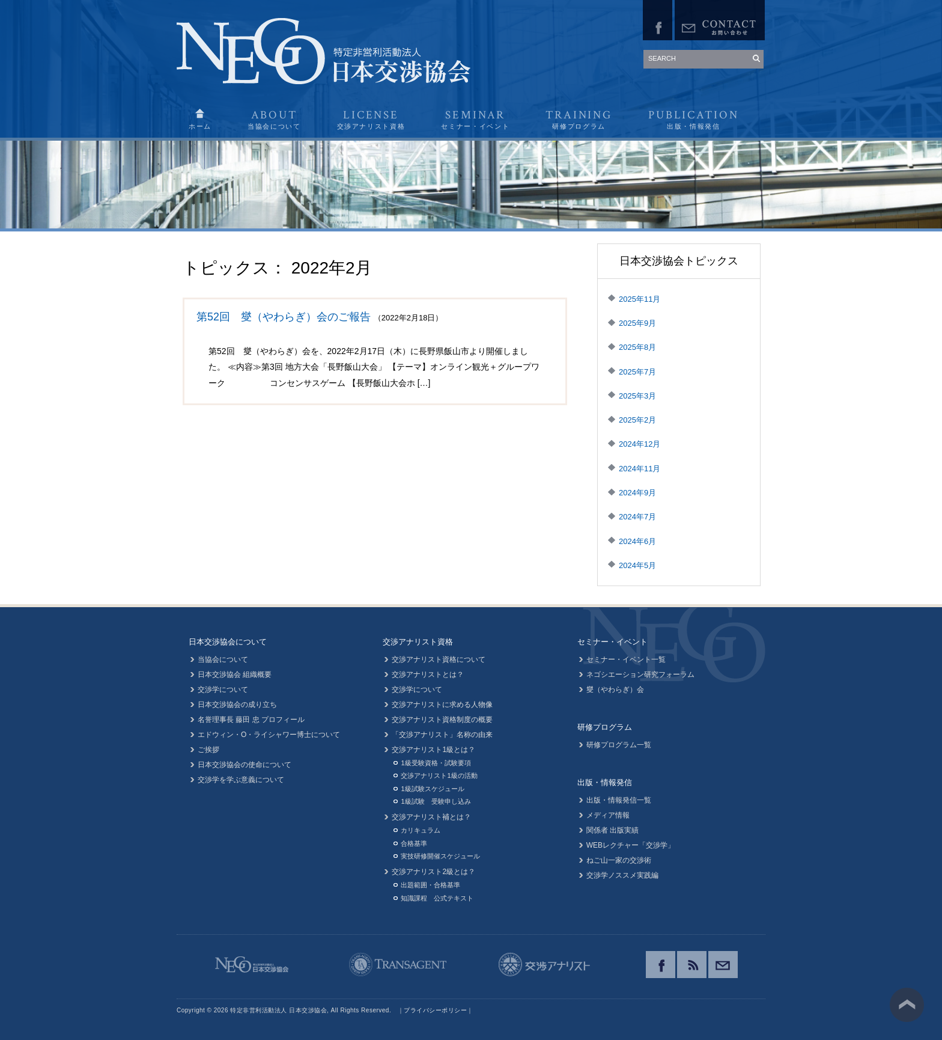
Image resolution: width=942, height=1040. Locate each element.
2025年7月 (637, 371)
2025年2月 (637, 419)
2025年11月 (639, 299)
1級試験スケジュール (432, 788)
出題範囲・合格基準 (430, 885)
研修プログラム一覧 (618, 745)
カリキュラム (420, 830)
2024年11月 (639, 468)
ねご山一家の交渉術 (618, 860)
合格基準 (414, 843)
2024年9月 (637, 492)
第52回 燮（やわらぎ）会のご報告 (283, 317)
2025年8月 (637, 347)
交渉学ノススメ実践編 (622, 875)
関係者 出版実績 (612, 830)
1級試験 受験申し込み (435, 801)
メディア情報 (608, 815)
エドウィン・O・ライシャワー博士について (269, 734)
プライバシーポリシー (435, 1010)
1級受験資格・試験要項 (435, 762)
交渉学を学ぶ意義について (241, 779)
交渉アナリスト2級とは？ (433, 871)
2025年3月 (637, 395)
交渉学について (223, 689)
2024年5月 (637, 565)
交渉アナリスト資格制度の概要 (442, 719)
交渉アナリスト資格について (438, 659)
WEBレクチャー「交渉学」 (630, 845)
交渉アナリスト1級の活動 (439, 775)
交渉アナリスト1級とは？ (433, 749)
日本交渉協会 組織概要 (235, 674)
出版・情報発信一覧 (618, 800)
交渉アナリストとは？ (428, 674)
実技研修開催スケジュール (440, 856)
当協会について (223, 659)
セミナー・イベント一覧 (626, 659)
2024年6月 (637, 541)
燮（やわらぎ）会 (615, 689)
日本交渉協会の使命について (244, 764)
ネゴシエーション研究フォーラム (640, 674)
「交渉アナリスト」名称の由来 (442, 734)
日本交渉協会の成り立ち (237, 704)
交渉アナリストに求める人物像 (442, 704)
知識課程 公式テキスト (437, 898)
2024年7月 (637, 516)
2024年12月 (639, 443)
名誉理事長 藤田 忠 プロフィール (251, 719)
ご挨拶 (208, 749)
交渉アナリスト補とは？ (431, 817)
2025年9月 (637, 323)
